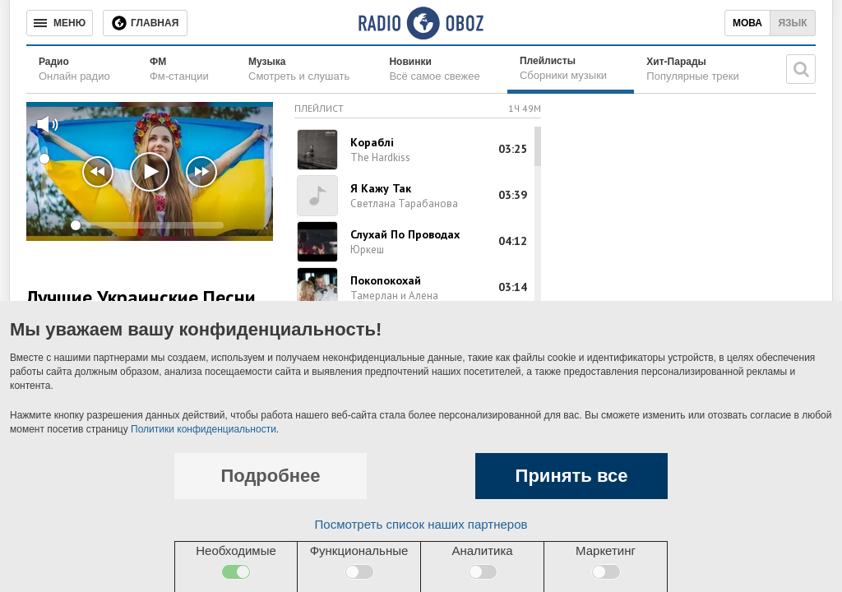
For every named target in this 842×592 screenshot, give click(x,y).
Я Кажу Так (380, 188)
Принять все (572, 475)
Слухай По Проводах (405, 234)
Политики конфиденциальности (203, 429)
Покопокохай (385, 280)
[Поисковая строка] (801, 69)
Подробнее (270, 475)
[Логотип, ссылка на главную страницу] (421, 23)
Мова (747, 23)
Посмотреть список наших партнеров (421, 524)
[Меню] (59, 23)
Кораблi (372, 142)
